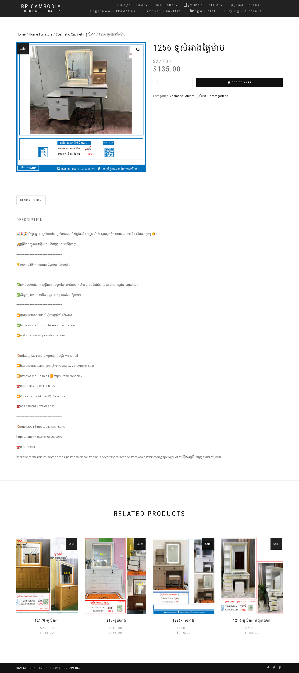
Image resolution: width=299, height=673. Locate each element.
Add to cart (242, 82)
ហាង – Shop (165, 5)
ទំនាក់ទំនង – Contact (162, 11)
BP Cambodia (41, 6)
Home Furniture (41, 34)
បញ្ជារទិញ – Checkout (243, 11)
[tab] (31, 200)
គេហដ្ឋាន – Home (131, 5)
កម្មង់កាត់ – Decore (245, 5)
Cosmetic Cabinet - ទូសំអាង (76, 34)
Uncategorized (217, 96)
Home (21, 34)
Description (31, 200)
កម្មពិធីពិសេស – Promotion (113, 11)
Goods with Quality (41, 11)
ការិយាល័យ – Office (202, 5)
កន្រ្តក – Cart (202, 11)
